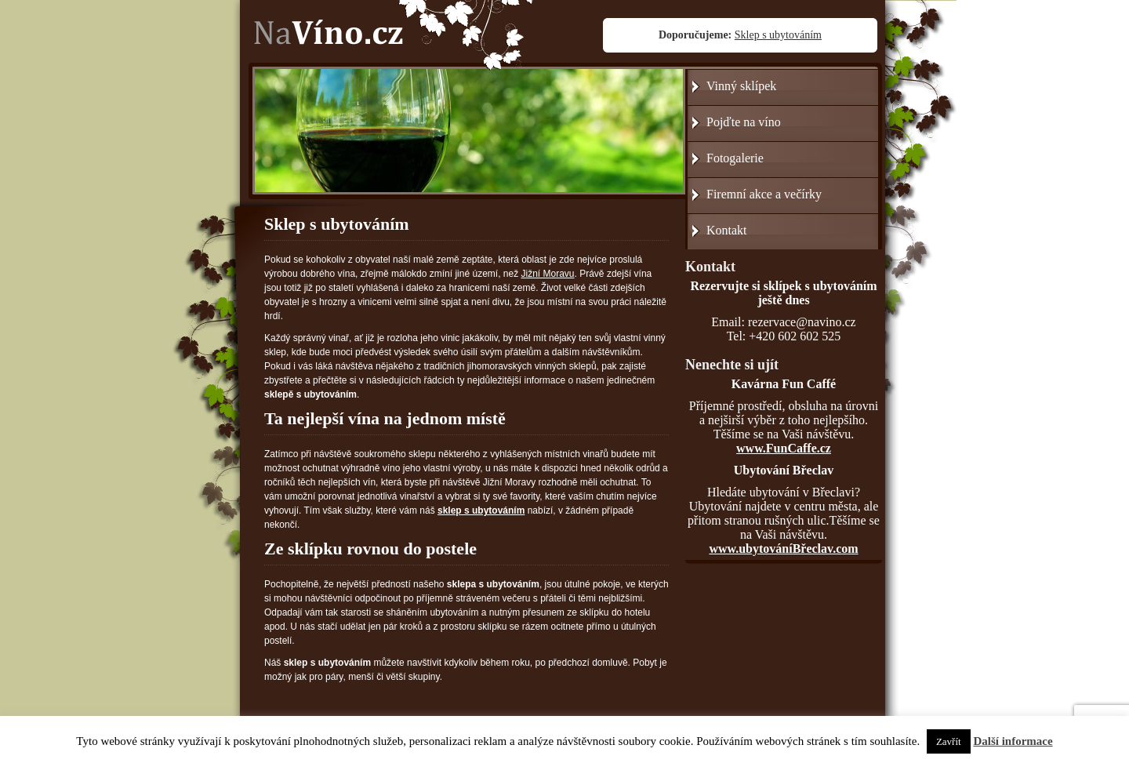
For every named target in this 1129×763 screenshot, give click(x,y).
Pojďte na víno (743, 122)
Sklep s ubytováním (778, 35)
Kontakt (726, 230)
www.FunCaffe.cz (783, 448)
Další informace (1012, 741)
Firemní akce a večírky (764, 194)
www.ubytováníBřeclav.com (783, 548)
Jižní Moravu (548, 273)
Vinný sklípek (741, 86)
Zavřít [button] (948, 741)
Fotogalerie (735, 158)
